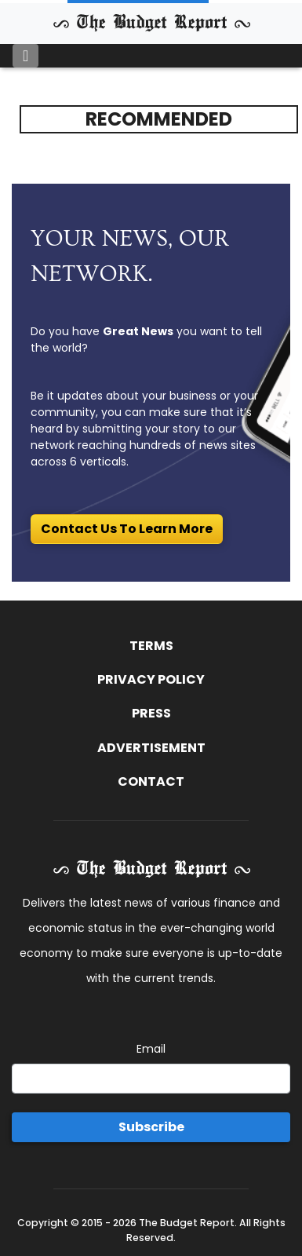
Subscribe (151, 1127)
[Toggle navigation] (25, 56)
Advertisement (151, 748)
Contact (151, 781)
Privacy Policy (151, 679)
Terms (151, 646)
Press (151, 713)
